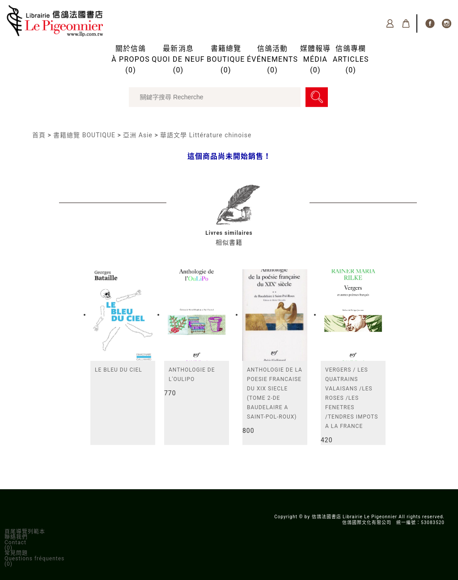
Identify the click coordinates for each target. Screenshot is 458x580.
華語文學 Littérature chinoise (205, 135)
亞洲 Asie (138, 135)
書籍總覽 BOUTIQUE (84, 135)
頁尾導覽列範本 (24, 532)
